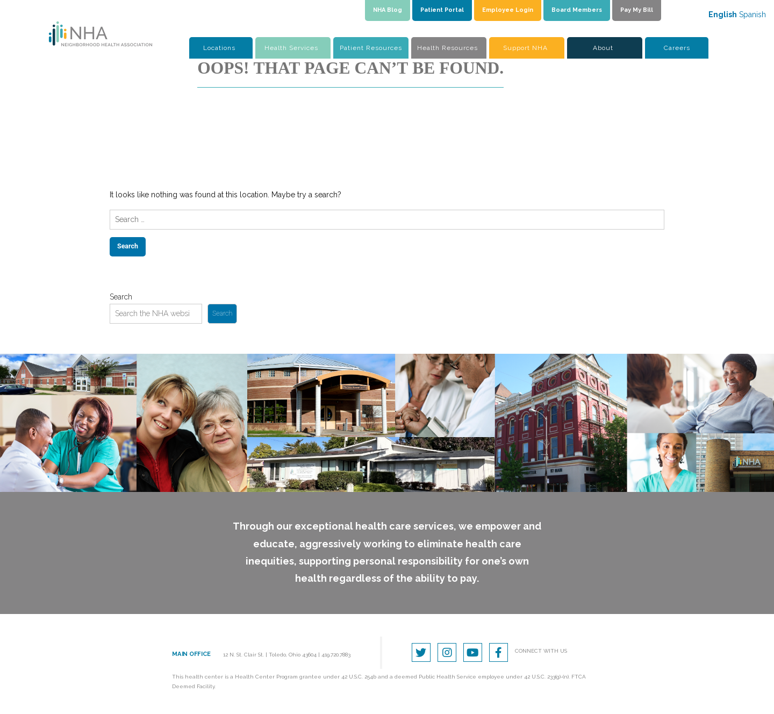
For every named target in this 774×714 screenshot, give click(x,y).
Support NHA (525, 48)
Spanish (752, 14)
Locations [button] (219, 48)
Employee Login (507, 9)
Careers (677, 48)
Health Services (291, 48)
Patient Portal (442, 9)
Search (121, 296)
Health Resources (447, 48)
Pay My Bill (636, 9)
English (722, 14)
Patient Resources (371, 48)
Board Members (576, 9)
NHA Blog (387, 9)
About (603, 48)
